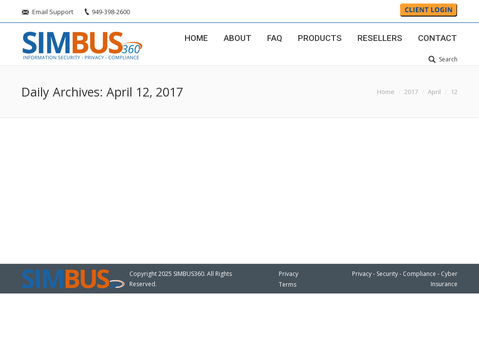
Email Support (52, 11)
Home (386, 91)
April (434, 91)
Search (448, 59)
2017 (411, 91)
